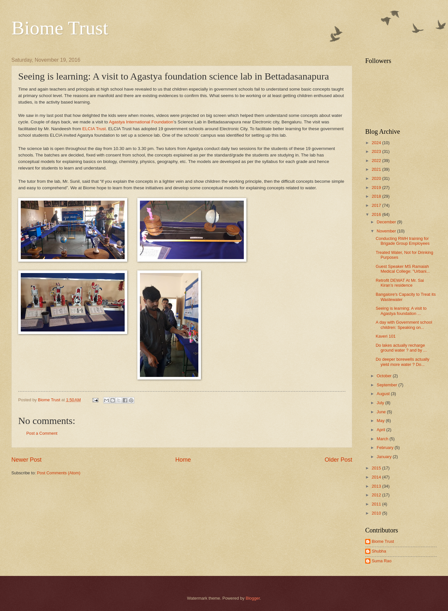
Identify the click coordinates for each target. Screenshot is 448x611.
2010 (377, 513)
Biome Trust (59, 28)
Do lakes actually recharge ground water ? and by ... (401, 348)
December (387, 221)
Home (183, 459)
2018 (377, 196)
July (381, 402)
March (383, 438)
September (387, 384)
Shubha (379, 551)
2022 (377, 160)
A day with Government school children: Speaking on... (404, 325)
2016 (377, 214)
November (387, 231)
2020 (377, 178)
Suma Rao (382, 560)
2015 (377, 468)
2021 (377, 169)
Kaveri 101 (386, 336)
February (385, 447)
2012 (377, 495)
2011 (377, 504)
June (382, 411)
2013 (377, 486)
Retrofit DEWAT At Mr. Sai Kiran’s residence (400, 283)
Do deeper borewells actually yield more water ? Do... (402, 362)
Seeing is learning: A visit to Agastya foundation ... (401, 311)
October (384, 375)
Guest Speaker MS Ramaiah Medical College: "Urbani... (403, 269)
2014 (377, 477)
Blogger (253, 598)
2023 (377, 151)
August (384, 393)
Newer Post (26, 459)
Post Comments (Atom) (59, 472)
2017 (377, 205)
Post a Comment (41, 433)
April (381, 429)
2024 (377, 142)
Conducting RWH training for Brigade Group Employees (402, 241)
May (381, 420)
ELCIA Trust (94, 128)
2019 (377, 187)
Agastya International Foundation (141, 121)
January (384, 456)
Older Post (338, 459)
